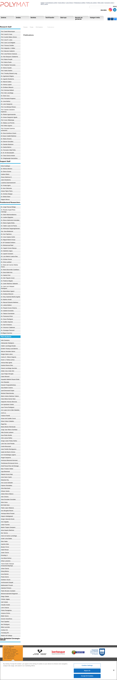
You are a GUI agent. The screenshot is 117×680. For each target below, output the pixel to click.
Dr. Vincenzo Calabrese (8, 327)
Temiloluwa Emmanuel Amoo (9, 463)
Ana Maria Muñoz (6, 558)
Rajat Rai (3, 424)
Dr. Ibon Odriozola (6, 188)
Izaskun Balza (5, 174)
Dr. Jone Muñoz (5, 101)
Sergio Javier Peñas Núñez (9, 441)
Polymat (25, 27)
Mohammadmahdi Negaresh (9, 593)
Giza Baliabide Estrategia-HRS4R (72, 22)
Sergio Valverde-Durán (7, 519)
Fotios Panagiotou (6, 610)
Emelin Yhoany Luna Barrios (9, 348)
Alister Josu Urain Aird (7, 371)
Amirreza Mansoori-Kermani (9, 460)
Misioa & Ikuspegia (7, 22)
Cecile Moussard (6, 446)
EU (115, 19)
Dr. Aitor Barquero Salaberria (9, 56)
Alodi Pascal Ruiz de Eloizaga (10, 466)
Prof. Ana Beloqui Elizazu (8, 107)
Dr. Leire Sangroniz (6, 104)
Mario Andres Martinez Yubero (10, 396)
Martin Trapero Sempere (8, 527)
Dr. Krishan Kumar (6, 259)
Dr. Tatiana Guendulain (7, 313)
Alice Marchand (5, 488)
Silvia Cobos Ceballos (7, 421)
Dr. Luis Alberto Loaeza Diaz (9, 256)
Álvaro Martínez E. (6, 177)
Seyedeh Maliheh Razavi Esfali (10, 379)
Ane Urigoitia (5, 522)
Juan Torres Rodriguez (7, 407)
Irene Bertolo (5, 574)
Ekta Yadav (4, 541)
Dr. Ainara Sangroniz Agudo (9, 117)
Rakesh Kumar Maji (7, 474)
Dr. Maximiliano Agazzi (7, 291)
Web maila (101, 2)
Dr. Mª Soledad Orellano (8, 242)
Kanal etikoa (61, 2)
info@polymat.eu (10, 658)
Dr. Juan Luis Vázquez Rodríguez (7, 287)
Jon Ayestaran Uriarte (7, 404)
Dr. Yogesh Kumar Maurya (8, 248)
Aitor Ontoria (4, 496)
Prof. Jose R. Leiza (6, 40)
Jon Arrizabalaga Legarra (8, 455)
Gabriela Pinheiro (6, 588)
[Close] (114, 672)
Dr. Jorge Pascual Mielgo (8, 207)
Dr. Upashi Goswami (7, 253)
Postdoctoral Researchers (31, 22)
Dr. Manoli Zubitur (6, 81)
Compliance (55, 22)
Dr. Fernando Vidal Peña (8, 150)
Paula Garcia (5, 577)
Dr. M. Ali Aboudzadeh (7, 152)
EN (112, 19)
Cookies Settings (87, 667)
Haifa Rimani (5, 549)
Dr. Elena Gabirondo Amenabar (10, 220)
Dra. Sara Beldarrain (7, 231)
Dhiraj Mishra (5, 571)
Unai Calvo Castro (6, 477)
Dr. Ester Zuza (5, 96)
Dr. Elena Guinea (6, 171)
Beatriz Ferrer (5, 547)
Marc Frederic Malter (7, 469)
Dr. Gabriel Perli (5, 275)
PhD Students (46, 22)
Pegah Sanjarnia (6, 457)
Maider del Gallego (6, 635)
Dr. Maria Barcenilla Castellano (10, 269)
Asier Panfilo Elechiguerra (8, 449)
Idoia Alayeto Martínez (7, 530)
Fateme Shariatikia (6, 485)
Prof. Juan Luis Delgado (8, 42)
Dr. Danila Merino (6, 147)
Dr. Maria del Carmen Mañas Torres (9, 266)
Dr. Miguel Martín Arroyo (8, 239)
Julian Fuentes (5, 524)
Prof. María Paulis (6, 62)
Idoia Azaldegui (5, 166)
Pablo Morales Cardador (8, 591)
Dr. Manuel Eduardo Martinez (9, 302)
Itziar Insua (4, 502)
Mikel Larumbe (5, 627)
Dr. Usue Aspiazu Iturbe (8, 237)
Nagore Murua (5, 199)
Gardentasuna (44, 22)
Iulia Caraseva (5, 340)
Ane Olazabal (5, 382)
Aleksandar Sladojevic (7, 343)
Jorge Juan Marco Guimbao (9, 429)
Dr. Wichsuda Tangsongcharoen (10, 228)
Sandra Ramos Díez (7, 365)
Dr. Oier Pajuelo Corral (7, 278)
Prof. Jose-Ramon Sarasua (9, 54)
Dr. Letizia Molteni (6, 305)
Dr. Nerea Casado (6, 68)
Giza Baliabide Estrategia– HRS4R (63, 22)
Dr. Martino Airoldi (6, 299)
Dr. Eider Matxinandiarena (8, 214)
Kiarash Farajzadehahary (8, 385)
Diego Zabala (5, 596)
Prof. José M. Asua (6, 34)
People (31, 27)
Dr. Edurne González (7, 141)
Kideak (43, 2)
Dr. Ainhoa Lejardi (6, 84)
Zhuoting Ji (4, 555)
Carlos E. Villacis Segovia (8, 357)
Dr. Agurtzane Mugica (7, 76)
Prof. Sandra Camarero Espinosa (8, 110)
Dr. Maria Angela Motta (7, 223)
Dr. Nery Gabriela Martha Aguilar (10, 297)
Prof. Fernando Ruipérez (8, 98)
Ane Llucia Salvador (7, 482)
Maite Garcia (5, 616)
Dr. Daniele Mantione (7, 144)
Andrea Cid (4, 630)
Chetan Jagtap (5, 599)
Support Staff (17, 22)
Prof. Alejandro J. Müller (8, 48)
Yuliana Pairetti (5, 415)
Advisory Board (33, 22)
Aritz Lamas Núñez (6, 438)
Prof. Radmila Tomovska (8, 65)
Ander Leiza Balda (6, 538)
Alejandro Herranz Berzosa (9, 401)
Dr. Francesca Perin (7, 316)
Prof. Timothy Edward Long (9, 73)
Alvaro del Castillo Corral (8, 418)
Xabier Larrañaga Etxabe (8, 346)
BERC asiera (44, 4)
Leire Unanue (5, 607)
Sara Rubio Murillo (6, 435)
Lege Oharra (69, 2)
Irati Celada (4, 602)
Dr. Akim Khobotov (6, 324)
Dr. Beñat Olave (5, 196)
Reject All (87, 672)
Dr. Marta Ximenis (6, 139)
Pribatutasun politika (79, 2)
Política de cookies (91, 2)
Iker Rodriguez (5, 624)
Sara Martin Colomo (7, 387)
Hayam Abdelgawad (7, 516)
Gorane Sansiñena (6, 619)
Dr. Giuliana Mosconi (7, 294)
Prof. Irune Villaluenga (7, 120)
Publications (51, 27)
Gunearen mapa (109, 2)
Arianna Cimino (5, 613)
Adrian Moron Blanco (7, 494)
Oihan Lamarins (5, 561)
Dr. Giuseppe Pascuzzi (7, 330)
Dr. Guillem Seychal (7, 322)
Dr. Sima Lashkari (6, 262)
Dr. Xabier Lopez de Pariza (9, 226)
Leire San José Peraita (7, 443)
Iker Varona (4, 533)
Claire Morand (5, 376)
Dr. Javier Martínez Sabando (9, 283)
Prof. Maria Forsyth (6, 59)
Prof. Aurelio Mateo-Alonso (9, 37)
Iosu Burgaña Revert (7, 510)
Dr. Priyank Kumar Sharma (9, 308)
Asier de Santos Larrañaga (9, 536)
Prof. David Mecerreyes (8, 31)
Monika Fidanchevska (7, 393)
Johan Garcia (5, 568)
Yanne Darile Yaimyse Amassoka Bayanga (7, 565)
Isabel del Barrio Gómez (8, 452)
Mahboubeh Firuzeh (7, 585)
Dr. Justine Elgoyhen (7, 217)
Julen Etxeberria (6, 180)
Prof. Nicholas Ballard (7, 90)
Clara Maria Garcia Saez (8, 399)
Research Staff (5, 22)
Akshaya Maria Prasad (7, 513)
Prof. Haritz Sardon (6, 70)
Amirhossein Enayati (7, 582)
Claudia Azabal (5, 605)
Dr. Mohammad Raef (7, 245)
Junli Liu (3, 413)
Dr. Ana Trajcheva (6, 234)
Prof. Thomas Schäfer (7, 45)
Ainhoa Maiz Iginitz (6, 362)
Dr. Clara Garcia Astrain (8, 155)
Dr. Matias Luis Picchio (7, 123)
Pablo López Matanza (7, 508)
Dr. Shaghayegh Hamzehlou (9, 158)
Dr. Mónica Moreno (6, 168)
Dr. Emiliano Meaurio (7, 87)
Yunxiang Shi (5, 632)
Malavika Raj (5, 480)
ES (109, 19)
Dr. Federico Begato (7, 281)
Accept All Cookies (87, 677)
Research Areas (6, 22)
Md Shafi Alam (5, 505)
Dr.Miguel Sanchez (6, 333)
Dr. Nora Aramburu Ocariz (8, 133)
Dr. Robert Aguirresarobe (8, 114)
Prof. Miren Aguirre (6, 125)
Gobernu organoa (20, 22)
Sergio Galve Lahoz (7, 354)
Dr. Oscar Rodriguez (7, 319)
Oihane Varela (5, 491)
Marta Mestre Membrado (8, 427)
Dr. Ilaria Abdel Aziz (6, 272)
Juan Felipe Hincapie (7, 374)
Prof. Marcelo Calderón (8, 51)
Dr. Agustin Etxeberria (7, 79)
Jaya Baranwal (5, 471)
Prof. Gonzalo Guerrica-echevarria (8, 129)
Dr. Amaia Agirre (6, 185)
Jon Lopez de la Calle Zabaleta (10, 410)
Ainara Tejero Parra (6, 191)
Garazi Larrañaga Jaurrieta (9, 368)
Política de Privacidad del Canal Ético (96, 22)
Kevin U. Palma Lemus (7, 360)
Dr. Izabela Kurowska (7, 310)
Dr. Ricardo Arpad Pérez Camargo (8, 211)
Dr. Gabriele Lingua (6, 251)
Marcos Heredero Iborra (8, 351)
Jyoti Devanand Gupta (7, 390)
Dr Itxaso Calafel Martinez (8, 136)
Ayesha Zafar (5, 544)
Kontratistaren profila (51, 2)
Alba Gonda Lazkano (7, 432)
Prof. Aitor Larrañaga (7, 93)
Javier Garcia (5, 552)
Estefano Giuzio (5, 579)
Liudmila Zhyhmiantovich (8, 182)
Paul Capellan (5, 621)
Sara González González (8, 499)
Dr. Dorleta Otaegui (6, 194)
